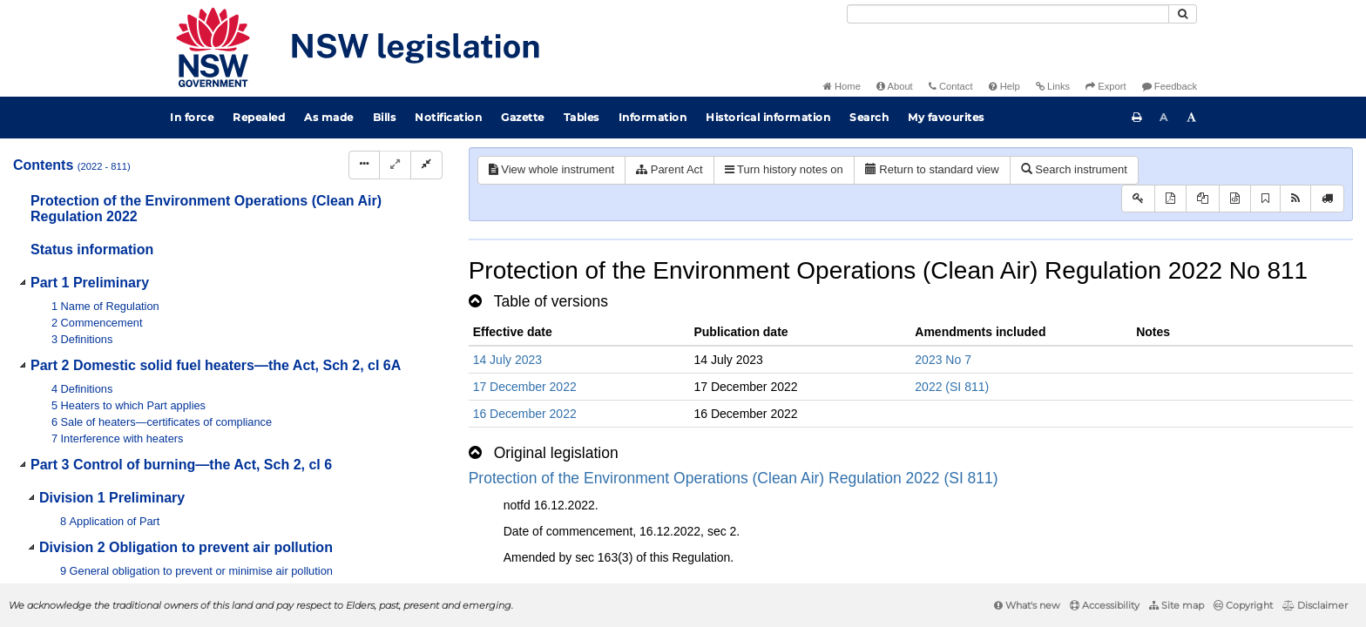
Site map (1176, 605)
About (894, 86)
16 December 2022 (525, 414)
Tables (581, 117)
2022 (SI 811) (952, 387)
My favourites (946, 117)
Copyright (1243, 605)
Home (842, 86)
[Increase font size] (1192, 117)
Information (653, 117)
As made (329, 117)
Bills (384, 117)
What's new (1027, 605)
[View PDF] (1170, 199)
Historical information (768, 117)
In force (191, 117)
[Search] (1008, 14)
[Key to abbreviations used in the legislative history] (1138, 199)
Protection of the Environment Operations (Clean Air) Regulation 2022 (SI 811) (733, 478)
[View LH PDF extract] (1203, 199)
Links (1053, 86)
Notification (448, 117)
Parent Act (669, 169)
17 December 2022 (525, 387)
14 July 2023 (507, 360)
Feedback (1169, 86)
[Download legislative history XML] (1235, 199)
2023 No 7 (943, 360)
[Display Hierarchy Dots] (364, 165)
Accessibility (1104, 605)
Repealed (259, 117)
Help (1004, 86)
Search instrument (1074, 169)
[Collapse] (426, 165)
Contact (951, 86)
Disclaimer (1315, 605)
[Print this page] (1137, 117)
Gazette (522, 117)
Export (1105, 86)
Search (869, 117)
